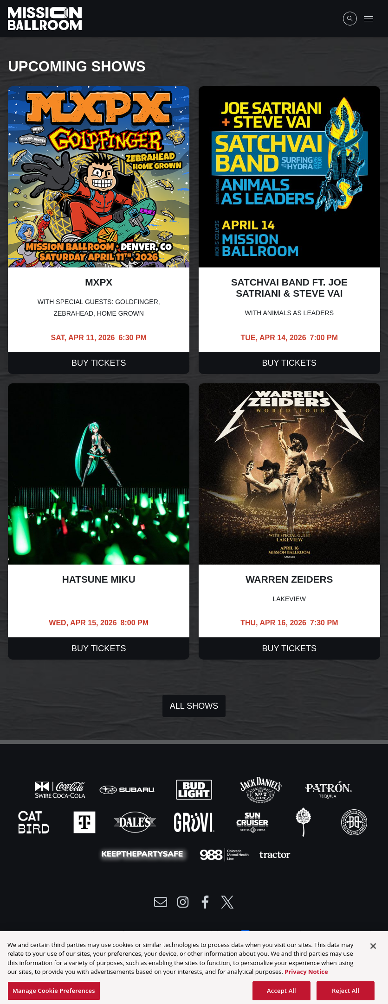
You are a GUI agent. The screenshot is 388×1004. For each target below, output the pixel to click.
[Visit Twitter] (227, 902)
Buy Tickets (98, 363)
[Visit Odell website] (304, 821)
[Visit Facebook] (205, 902)
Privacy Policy (81, 933)
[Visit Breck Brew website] (354, 821)
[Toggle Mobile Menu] (368, 18)
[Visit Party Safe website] (144, 854)
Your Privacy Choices (286, 933)
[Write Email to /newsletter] (160, 902)
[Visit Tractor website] (275, 854)
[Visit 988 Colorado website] (225, 854)
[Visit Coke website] (61, 789)
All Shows (194, 706)
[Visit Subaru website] (128, 789)
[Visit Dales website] (136, 821)
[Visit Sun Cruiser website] (253, 821)
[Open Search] (350, 18)
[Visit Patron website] (327, 789)
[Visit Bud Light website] (195, 789)
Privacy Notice (306, 976)
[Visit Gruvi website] (195, 821)
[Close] (373, 950)
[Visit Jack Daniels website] (261, 789)
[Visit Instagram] (183, 902)
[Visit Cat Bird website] (34, 821)
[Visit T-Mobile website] (85, 821)
